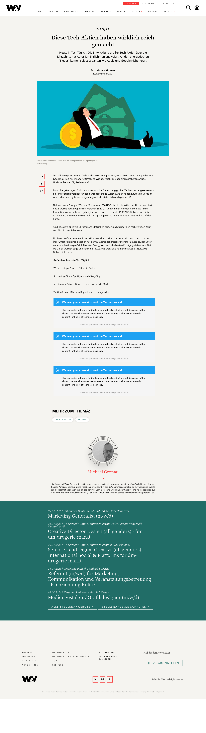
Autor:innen (30, 665)
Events (136, 11)
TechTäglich (63, 419)
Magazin (153, 11)
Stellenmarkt (149, 4)
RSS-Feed (58, 665)
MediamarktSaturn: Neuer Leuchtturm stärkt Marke (82, 284)
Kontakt (27, 652)
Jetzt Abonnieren (163, 663)
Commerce (90, 11)
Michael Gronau (106, 70)
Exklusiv (168, 11)
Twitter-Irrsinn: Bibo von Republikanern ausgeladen (81, 292)
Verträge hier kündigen (108, 657)
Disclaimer (29, 661)
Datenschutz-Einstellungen (71, 656)
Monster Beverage (130, 241)
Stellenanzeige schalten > (126, 606)
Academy (122, 11)
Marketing (70, 11)
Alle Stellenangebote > (73, 606)
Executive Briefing (47, 11)
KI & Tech (106, 11)
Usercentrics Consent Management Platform (109, 324)
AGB (54, 661)
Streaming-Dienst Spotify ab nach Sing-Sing (77, 276)
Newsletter (169, 4)
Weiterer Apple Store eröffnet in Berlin (74, 268)
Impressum (29, 656)
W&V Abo (131, 4)
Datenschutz (60, 652)
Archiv (82, 419)
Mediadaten (106, 652)
